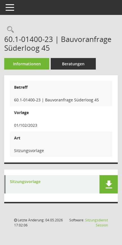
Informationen (27, 63)
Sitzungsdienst (96, 223)
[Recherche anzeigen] (9, 29)
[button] (108, 184)
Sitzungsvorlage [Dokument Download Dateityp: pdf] (25, 181)
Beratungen (73, 63)
